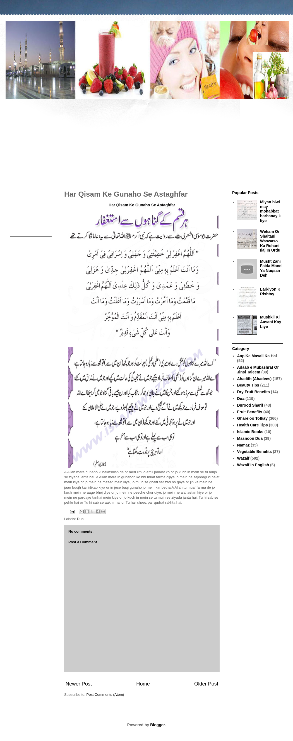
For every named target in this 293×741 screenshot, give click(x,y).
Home (143, 684)
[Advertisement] (146, 142)
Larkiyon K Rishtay (270, 291)
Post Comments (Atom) (105, 694)
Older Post (206, 684)
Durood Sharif (250, 405)
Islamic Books (250, 431)
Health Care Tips (252, 425)
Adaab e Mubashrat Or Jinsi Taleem (258, 369)
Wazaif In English (253, 465)
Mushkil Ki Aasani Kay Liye (270, 322)
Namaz (243, 445)
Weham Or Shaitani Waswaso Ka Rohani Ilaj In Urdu (270, 240)
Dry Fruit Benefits (253, 392)
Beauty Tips (248, 385)
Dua (80, 519)
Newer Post (79, 684)
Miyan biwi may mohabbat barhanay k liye (270, 211)
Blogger (157, 725)
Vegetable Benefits (254, 451)
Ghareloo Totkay (252, 418)
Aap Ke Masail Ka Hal (257, 356)
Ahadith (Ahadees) (254, 378)
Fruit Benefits (249, 412)
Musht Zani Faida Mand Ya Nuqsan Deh (271, 268)
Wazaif (243, 458)
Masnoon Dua (250, 438)
